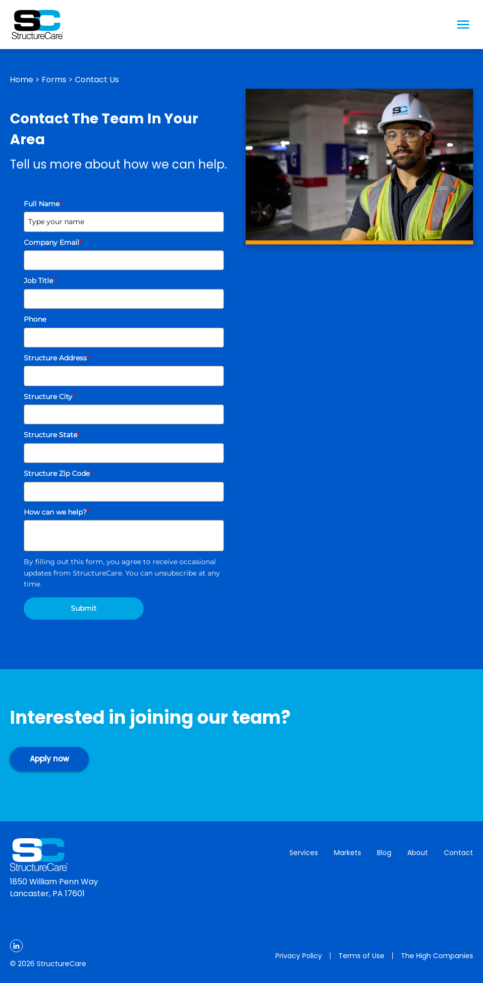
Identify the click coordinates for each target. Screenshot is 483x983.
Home (21, 79)
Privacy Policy (298, 956)
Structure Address (56, 357)
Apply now (49, 758)
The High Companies (437, 956)
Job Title (39, 280)
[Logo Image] (37, 24)
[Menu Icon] (463, 25)
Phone (35, 319)
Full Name (43, 203)
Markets (347, 853)
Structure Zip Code (58, 473)
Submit (84, 608)
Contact (458, 853)
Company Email (53, 242)
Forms (54, 79)
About (417, 853)
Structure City (49, 396)
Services (303, 853)
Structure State (52, 434)
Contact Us (97, 79)
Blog (384, 853)
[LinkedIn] (16, 945)
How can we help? (56, 512)
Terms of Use (361, 956)
